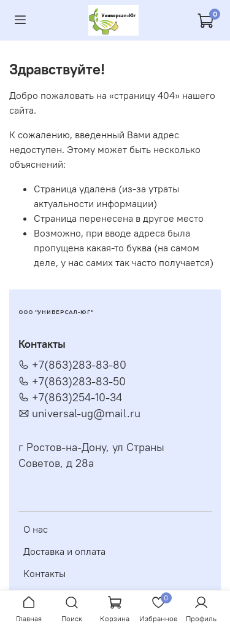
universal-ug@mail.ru (79, 413)
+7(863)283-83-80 (72, 365)
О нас (35, 529)
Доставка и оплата (64, 551)
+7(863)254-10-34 (70, 397)
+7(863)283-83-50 (72, 381)
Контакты (44, 573)
